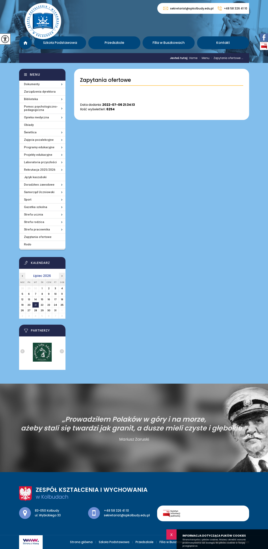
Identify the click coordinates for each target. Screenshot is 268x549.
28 (35, 310)
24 (55, 305)
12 (22, 299)
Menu (203, 58)
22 (42, 305)
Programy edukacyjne (39, 147)
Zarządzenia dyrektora (40, 91)
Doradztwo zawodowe (39, 184)
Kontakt (223, 42)
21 (35, 305)
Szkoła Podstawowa (60, 42)
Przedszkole (114, 42)
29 (42, 310)
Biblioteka (31, 99)
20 (29, 305)
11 (62, 294)
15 (42, 299)
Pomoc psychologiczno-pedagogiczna (41, 108)
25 (62, 305)
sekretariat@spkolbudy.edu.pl (188, 8)
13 (29, 299)
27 (29, 310)
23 (48, 305)
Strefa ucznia (33, 214)
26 (22, 310)
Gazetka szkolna (35, 207)
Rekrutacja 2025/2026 (39, 169)
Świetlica (30, 132)
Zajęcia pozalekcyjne (39, 140)
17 (55, 299)
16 (49, 299)
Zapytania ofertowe (105, 80)
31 (55, 310)
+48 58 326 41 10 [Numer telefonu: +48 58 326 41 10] (116, 510)
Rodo (27, 244)
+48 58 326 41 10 (232, 8)
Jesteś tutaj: (179, 58)
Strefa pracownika (37, 229)
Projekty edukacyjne (38, 155)
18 (62, 299)
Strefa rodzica (34, 222)
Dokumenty (32, 84)
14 (35, 299)
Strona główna (25, 42)
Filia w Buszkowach (169, 42)
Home (193, 58)
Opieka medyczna (36, 117)
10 (55, 294)
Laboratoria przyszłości (40, 162)
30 (48, 310)
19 (22, 305)
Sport (27, 199)
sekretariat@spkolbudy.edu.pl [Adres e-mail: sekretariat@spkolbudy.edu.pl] (127, 515)
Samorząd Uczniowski (39, 192)
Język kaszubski (35, 177)
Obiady (29, 125)
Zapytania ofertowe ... (226, 58)
